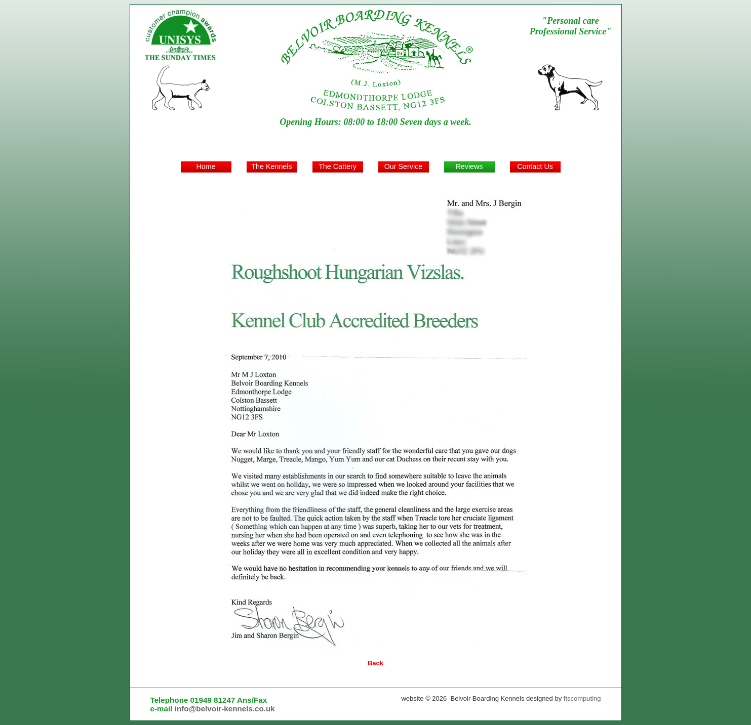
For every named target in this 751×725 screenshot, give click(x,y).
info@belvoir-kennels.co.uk (225, 708)
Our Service (403, 166)
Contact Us (535, 166)
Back (375, 663)
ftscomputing (582, 698)
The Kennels (271, 166)
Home (205, 166)
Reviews (469, 166)
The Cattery (338, 166)
